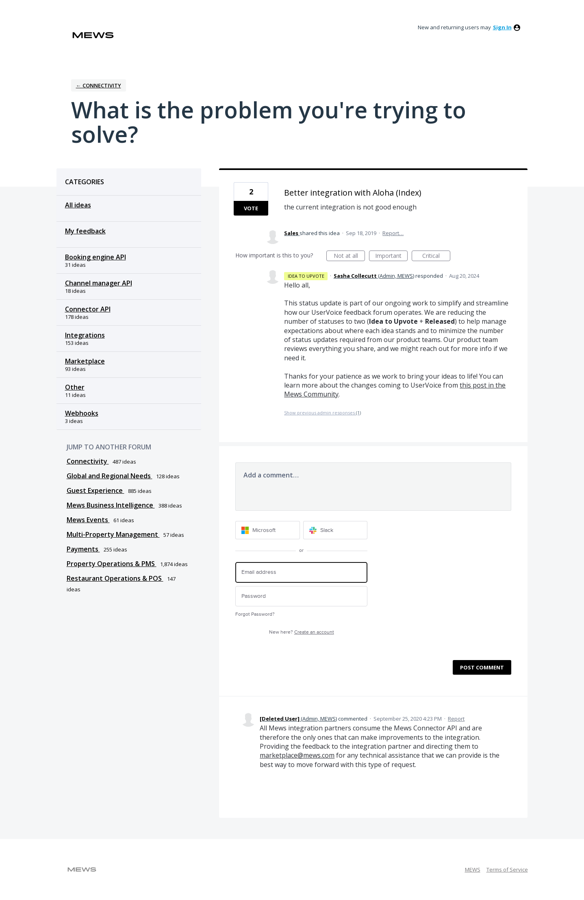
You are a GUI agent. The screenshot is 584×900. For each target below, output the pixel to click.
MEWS (472, 869)
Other (75, 387)
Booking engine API (95, 257)
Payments (83, 549)
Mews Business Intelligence (111, 505)
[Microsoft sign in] (267, 530)
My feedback (85, 231)
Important (391, 256)
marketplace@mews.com (297, 755)
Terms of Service (507, 869)
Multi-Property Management (113, 534)
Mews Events (88, 519)
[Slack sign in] (335, 530)
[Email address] (301, 572)
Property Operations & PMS (111, 563)
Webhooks (81, 413)
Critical (436, 256)
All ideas (78, 204)
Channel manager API (98, 283)
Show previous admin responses (322, 413)
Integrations (85, 335)
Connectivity (88, 461)
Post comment (482, 667)
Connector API (88, 309)
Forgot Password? (255, 614)
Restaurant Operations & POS (115, 578)
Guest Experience (95, 490)
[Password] (301, 596)
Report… (393, 233)
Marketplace (85, 361)
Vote (251, 208)
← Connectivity (98, 85)
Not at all (349, 256)
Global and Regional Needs (109, 475)
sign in (502, 27)
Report (456, 718)
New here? (301, 632)
